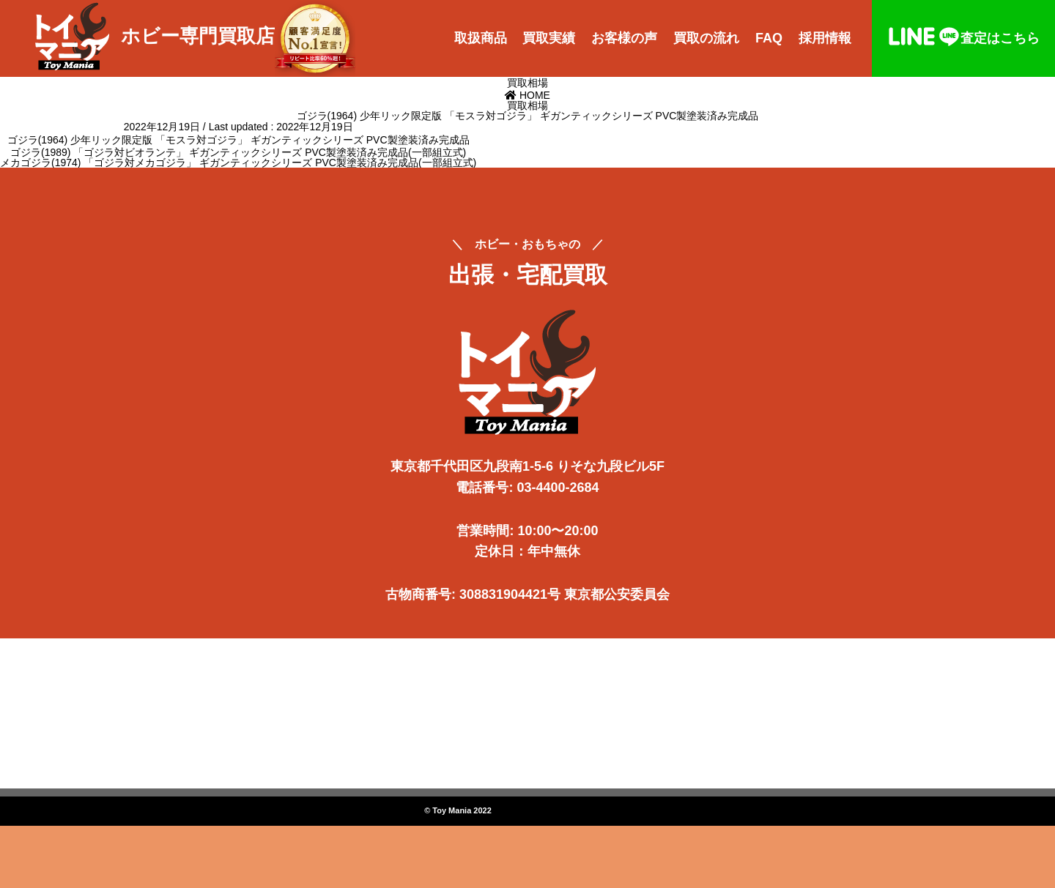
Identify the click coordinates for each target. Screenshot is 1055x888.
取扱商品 (480, 38)
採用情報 (825, 38)
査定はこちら (963, 38)
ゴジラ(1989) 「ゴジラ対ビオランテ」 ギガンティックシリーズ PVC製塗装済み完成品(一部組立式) (238, 152)
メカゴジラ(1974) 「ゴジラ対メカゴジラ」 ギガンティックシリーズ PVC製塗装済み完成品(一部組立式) (238, 162)
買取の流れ (706, 38)
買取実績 (548, 38)
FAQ (768, 38)
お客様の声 (624, 38)
